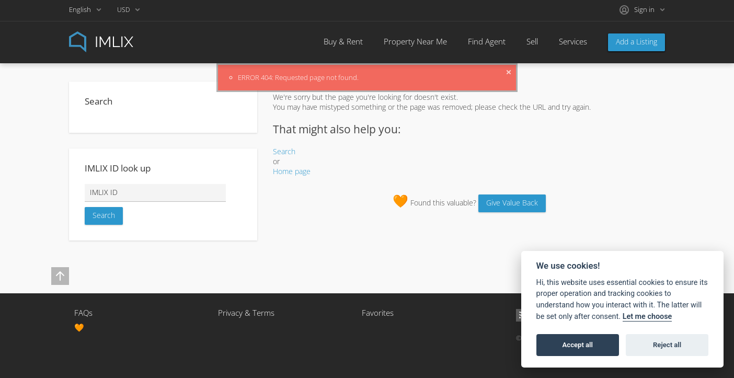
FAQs (83, 312)
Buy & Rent (343, 41)
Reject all (667, 345)
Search (284, 151)
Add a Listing (636, 42)
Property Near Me (415, 41)
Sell (532, 41)
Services (573, 41)
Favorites (378, 312)
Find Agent (487, 41)
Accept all (578, 345)
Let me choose (647, 316)
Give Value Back (512, 203)
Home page (292, 171)
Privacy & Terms (246, 312)
